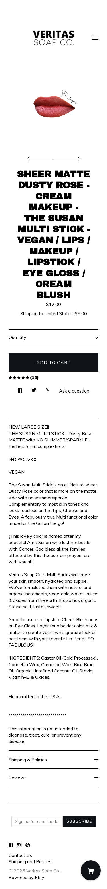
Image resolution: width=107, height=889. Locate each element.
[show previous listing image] (40, 157)
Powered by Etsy (26, 877)
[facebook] (11, 845)
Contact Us (20, 855)
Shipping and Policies (30, 861)
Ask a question (74, 391)
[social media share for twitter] (33, 388)
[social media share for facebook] (20, 388)
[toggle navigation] (95, 37)
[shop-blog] (27, 845)
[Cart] (91, 870)
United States (58, 313)
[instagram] (19, 845)
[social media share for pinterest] (47, 388)
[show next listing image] (66, 157)
